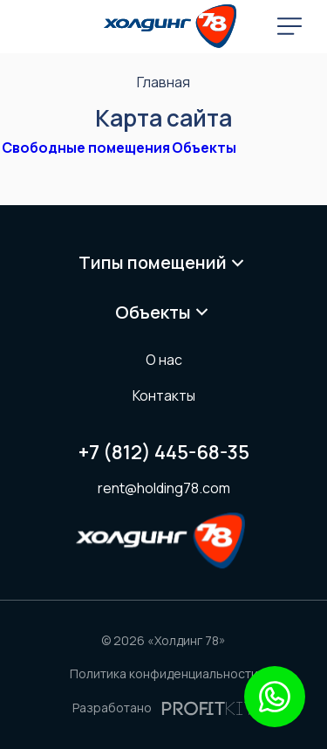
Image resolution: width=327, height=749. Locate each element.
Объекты (204, 147)
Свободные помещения (86, 147)
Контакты (164, 395)
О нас (164, 359)
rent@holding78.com (164, 488)
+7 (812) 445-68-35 (163, 452)
